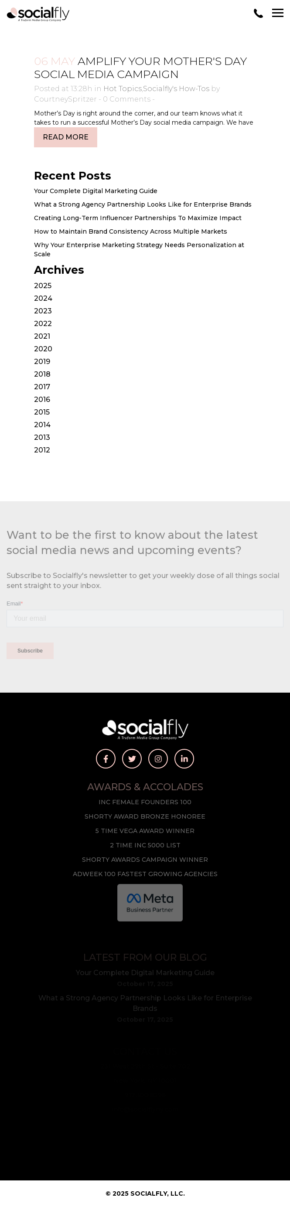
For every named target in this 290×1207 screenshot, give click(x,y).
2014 (42, 425)
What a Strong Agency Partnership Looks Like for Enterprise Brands (143, 204)
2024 (43, 298)
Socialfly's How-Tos (176, 89)
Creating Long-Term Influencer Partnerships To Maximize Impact (138, 218)
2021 (42, 336)
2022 (43, 324)
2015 (42, 412)
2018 (42, 374)
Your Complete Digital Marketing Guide (95, 191)
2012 (42, 450)
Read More (66, 137)
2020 (43, 349)
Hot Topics (122, 89)
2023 (43, 311)
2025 (42, 286)
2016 (42, 399)
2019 (42, 361)
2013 (42, 437)
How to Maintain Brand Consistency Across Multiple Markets (130, 231)
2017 (42, 387)
